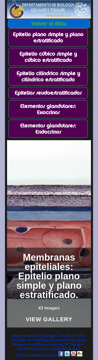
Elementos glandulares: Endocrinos (48, 129)
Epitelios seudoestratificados (48, 93)
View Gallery (49, 320)
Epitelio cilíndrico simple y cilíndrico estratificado (48, 76)
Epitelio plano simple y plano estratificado (48, 37)
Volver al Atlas (48, 24)
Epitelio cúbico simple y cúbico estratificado (48, 57)
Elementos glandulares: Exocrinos (48, 109)
